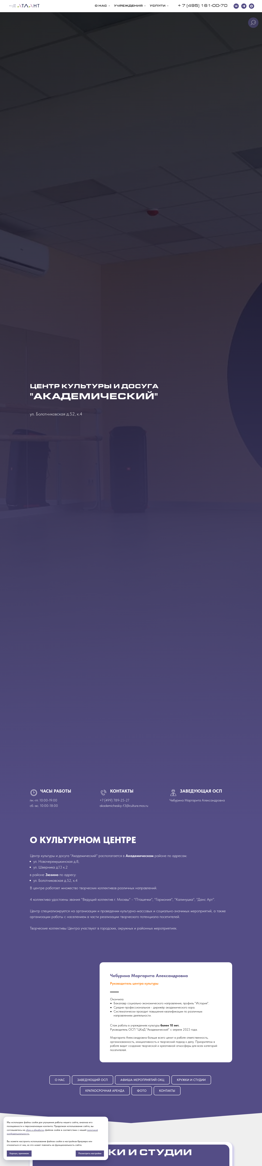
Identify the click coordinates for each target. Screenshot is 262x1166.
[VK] (236, 6)
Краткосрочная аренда (104, 1090)
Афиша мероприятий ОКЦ (142, 1080)
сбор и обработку (35, 1130)
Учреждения (128, 6)
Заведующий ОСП (92, 1080)
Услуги (158, 6)
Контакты (167, 1090)
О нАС (60, 1080)
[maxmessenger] (251, 6)
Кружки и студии (191, 1080)
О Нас (101, 6)
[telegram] (243, 6)
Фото (142, 1090)
